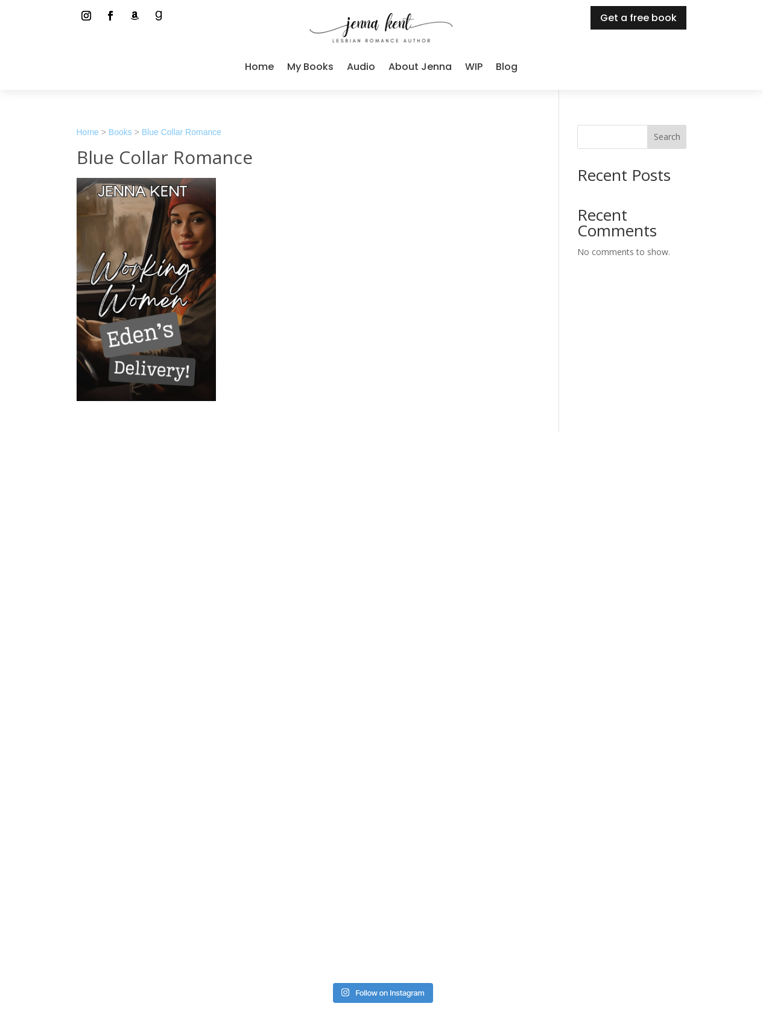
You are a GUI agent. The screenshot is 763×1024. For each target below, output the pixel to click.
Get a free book (638, 18)
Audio (361, 67)
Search (667, 136)
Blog (507, 67)
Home (259, 67)
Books (120, 132)
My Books (310, 67)
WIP (474, 67)
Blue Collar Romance (181, 132)
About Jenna (420, 67)
